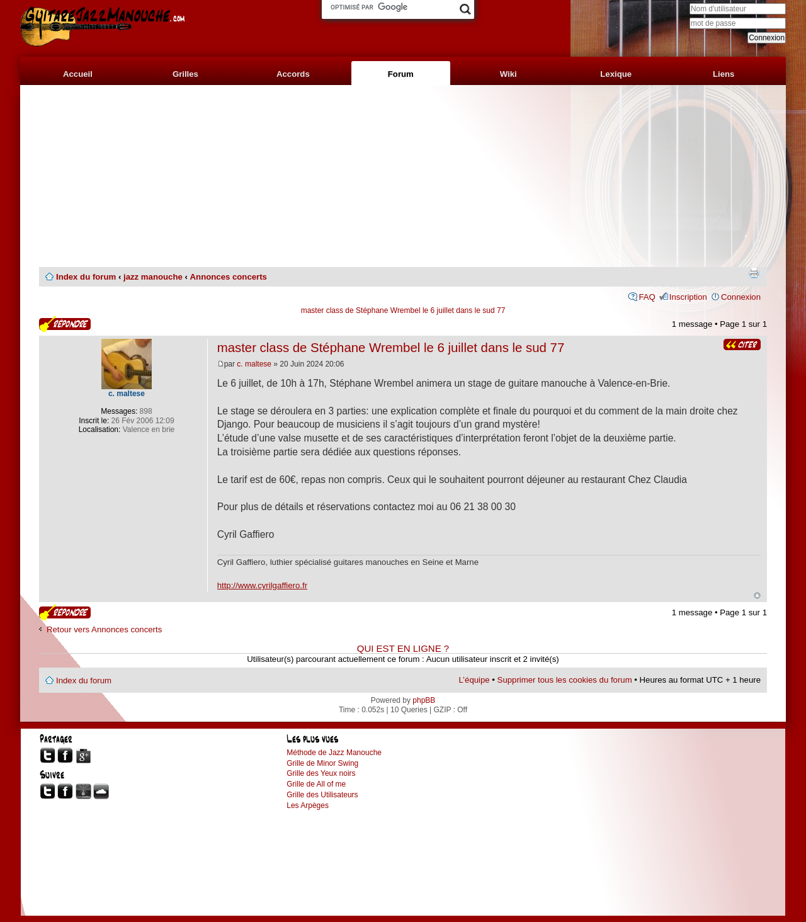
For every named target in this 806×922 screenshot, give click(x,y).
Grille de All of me (316, 784)
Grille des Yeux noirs (321, 773)
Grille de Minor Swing (322, 763)
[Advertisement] (403, 176)
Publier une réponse (65, 324)
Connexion (741, 297)
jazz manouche (153, 277)
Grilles (185, 74)
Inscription (688, 297)
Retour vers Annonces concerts (104, 629)
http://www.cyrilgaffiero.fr (262, 585)
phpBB (423, 700)
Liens (723, 74)
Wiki (508, 74)
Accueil (78, 74)
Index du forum (86, 277)
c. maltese (254, 364)
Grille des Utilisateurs (322, 794)
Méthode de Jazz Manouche (334, 752)
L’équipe (474, 680)
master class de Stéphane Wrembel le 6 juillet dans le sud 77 (403, 310)
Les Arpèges (308, 805)
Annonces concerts (228, 277)
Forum (401, 74)
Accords (293, 74)
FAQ (647, 297)
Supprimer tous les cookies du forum (564, 680)
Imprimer (754, 272)
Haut (757, 595)
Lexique (616, 74)
